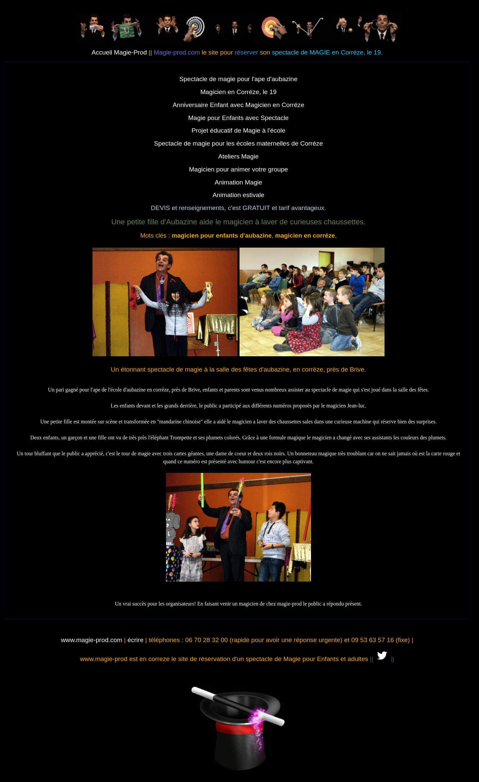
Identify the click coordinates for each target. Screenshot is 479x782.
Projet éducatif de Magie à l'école (238, 130)
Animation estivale (238, 194)
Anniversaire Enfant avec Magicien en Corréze (238, 104)
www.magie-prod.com (91, 639)
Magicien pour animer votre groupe (238, 169)
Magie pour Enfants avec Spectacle (238, 117)
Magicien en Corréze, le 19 (238, 91)
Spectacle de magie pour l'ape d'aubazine (238, 78)
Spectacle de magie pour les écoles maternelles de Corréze (238, 143)
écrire (135, 639)
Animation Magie (238, 182)
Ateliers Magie (238, 156)
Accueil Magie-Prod (119, 52)
